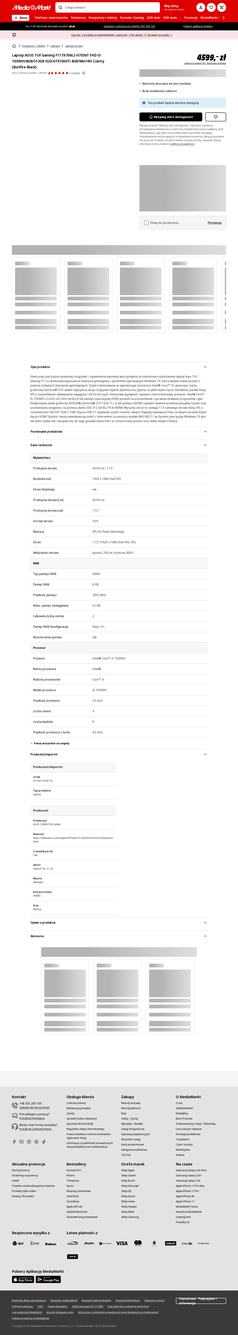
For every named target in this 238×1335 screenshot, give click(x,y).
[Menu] (20, 18)
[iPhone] (71, 1175)
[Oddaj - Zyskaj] (129, 1118)
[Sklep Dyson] (128, 1196)
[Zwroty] (71, 1113)
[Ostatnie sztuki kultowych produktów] (33, 1186)
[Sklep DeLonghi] (130, 1186)
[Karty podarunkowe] (132, 1144)
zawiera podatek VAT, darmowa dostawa (205, 63)
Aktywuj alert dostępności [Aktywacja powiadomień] (170, 116)
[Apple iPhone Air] (185, 1196)
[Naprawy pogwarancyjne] (135, 1134)
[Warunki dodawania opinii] (59, 1312)
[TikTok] (45, 1141)
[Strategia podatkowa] (188, 1134)
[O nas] (179, 1103)
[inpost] (34, 1243)
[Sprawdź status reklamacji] (82, 1118)
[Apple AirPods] (74, 1206)
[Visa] (122, 1243)
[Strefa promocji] (21, 1170)
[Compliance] (182, 1139)
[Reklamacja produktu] (79, 1108)
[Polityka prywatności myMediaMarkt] (30, 1318)
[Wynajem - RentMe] (132, 1124)
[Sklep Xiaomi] (128, 1175)
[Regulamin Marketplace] (128, 1300)
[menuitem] (51, 17)
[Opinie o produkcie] (58, 73)
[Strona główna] (14, 46)
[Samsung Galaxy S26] (188, 1181)
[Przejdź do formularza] (32, 1118)
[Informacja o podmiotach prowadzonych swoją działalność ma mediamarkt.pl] (92, 1145)
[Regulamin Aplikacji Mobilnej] (96, 1300)
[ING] (187, 1243)
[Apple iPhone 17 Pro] (187, 1191)
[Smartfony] (73, 1196)
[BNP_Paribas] (105, 1243)
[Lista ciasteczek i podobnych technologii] (128, 1306)
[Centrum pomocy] (76, 1103)
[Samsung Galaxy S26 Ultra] (191, 1170)
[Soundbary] (73, 1201)
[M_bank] (171, 1243)
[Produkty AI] (182, 1222)
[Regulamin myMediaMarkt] (63, 1300)
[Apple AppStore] (23, 1279)
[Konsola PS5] (74, 1170)
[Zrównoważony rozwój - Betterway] (196, 1124)
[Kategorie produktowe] (134, 1150)
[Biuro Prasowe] (184, 1118)
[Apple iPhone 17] (185, 1201)
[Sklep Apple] (128, 1170)
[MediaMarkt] (31, 7)
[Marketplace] (183, 1150)
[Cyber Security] (184, 1144)
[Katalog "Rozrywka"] (23, 1196)
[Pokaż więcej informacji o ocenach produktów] (84, 73)
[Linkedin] (38, 1141)
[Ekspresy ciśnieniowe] (79, 1191)
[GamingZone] (183, 1217)
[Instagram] (30, 1141)
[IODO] (40, 1306)
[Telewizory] (73, 1181)
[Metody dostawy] (130, 1103)
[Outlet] (15, 1181)
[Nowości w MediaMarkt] (189, 1212)
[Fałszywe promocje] (154, 1300)
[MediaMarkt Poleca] (187, 1206)
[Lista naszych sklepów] (188, 1129)
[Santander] (72, 1257)
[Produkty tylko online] (24, 1191)
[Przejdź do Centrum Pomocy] (35, 1129)
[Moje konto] (200, 7)
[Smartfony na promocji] (25, 1175)
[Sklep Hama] (128, 1201)
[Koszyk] (221, 7)
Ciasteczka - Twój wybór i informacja (201, 1301)
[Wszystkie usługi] (130, 1139)
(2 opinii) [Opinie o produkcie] (75, 72)
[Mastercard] (138, 1243)
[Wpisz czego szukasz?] (60, 7)
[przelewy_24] (72, 1243)
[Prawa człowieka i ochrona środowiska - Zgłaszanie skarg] (92, 1136)
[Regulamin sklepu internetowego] (85, 1129)
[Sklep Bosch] (128, 1181)
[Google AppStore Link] (48, 1279)
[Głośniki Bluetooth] (77, 1212)
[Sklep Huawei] (129, 1206)
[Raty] (123, 1113)
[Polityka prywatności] (22, 1306)
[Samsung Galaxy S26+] (189, 1175)
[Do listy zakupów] (211, 7)
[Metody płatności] (131, 1108)
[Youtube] (23, 1141)
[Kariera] (180, 1155)
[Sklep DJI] (126, 1191)
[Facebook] (15, 1141)
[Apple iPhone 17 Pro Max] (190, 1186)
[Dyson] (70, 1186)
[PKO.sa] (203, 1243)
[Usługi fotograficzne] (132, 1129)
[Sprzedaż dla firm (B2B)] (80, 1124)
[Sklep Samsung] (130, 1217)
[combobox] (111, 7)
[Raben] (51, 1244)
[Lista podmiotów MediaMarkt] (27, 1312)
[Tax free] (126, 1155)
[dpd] (18, 1243)
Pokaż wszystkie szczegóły (49, 743)
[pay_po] (89, 1243)
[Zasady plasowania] (57, 1306)
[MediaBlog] (182, 1113)
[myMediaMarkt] (184, 1108)
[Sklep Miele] (127, 1212)
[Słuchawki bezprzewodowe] (82, 1217)
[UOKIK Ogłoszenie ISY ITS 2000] (87, 1306)
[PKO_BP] (154, 1243)
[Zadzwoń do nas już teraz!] (34, 1107)
